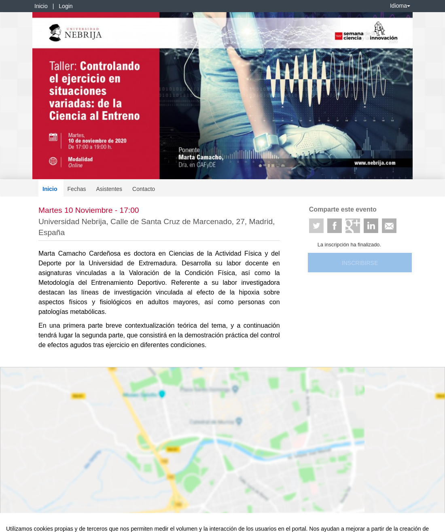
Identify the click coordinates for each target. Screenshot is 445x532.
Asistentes (109, 189)
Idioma (400, 5)
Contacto (143, 189)
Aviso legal (18, 524)
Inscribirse (360, 263)
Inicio (41, 6)
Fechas (77, 189)
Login (65, 6)
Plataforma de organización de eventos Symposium (227, 524)
